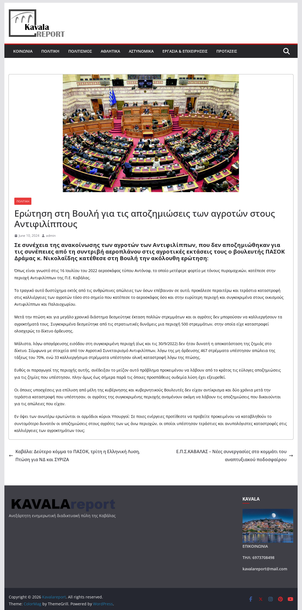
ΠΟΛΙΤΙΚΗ (50, 51)
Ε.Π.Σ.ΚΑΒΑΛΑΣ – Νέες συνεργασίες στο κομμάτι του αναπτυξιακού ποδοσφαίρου (234, 455)
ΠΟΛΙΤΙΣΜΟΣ (80, 51)
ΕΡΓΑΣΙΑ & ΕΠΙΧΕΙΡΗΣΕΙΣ (185, 51)
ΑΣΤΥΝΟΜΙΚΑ (141, 51)
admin (51, 235)
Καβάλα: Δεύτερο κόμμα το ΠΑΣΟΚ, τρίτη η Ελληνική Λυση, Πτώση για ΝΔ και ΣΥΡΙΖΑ (74, 455)
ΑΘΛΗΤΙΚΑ (110, 51)
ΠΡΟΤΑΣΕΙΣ (226, 51)
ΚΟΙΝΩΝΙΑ (22, 51)
